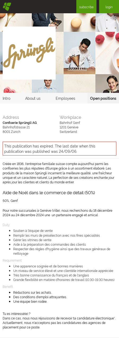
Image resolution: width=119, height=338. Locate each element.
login (109, 7)
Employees (65, 98)
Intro (6, 98)
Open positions (103, 98)
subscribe (86, 7)
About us (33, 98)
